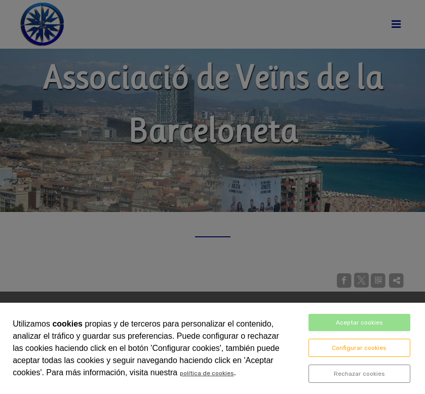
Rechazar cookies (359, 373)
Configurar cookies (359, 347)
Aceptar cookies (359, 322)
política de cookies (207, 373)
